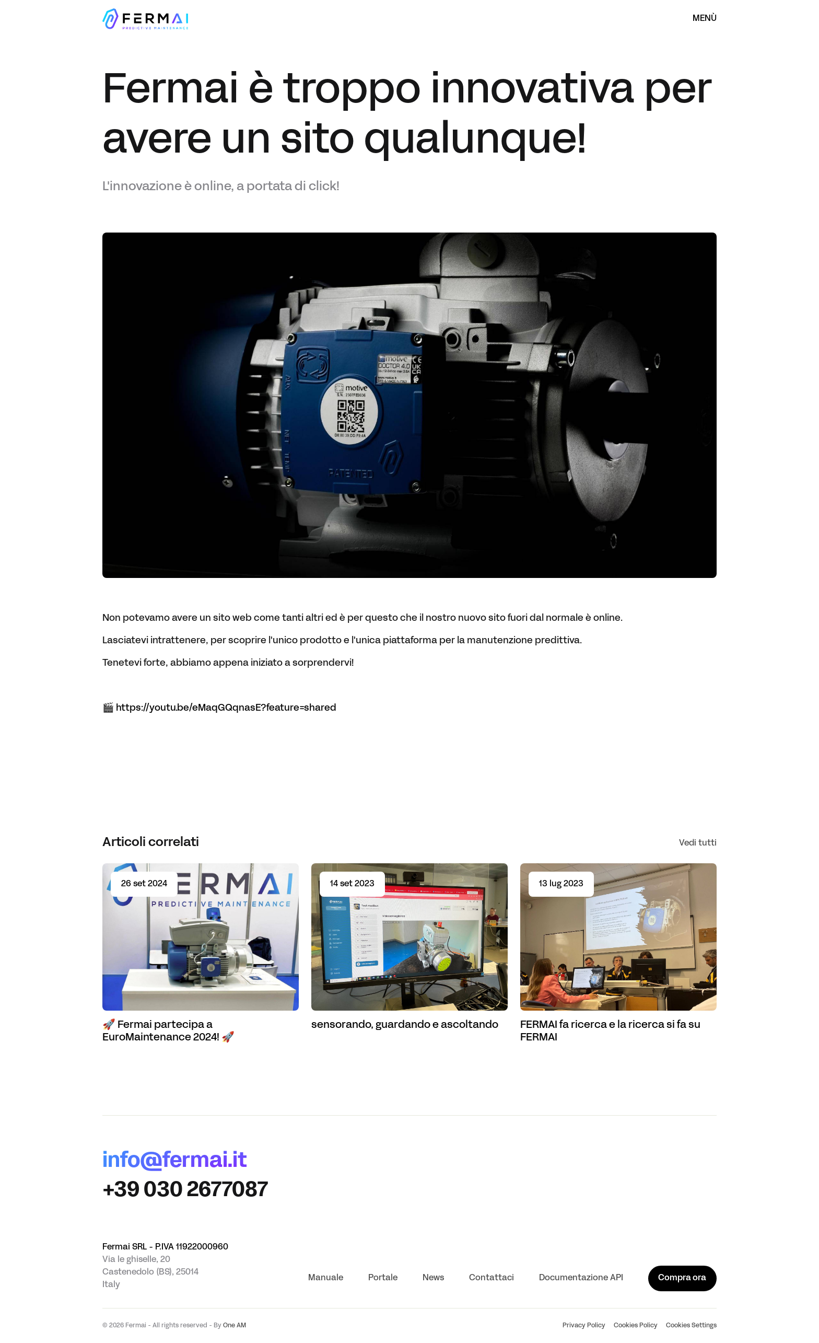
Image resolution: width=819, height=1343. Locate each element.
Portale (382, 1278)
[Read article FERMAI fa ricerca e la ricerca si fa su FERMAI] (618, 953)
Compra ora (682, 1278)
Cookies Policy (636, 1325)
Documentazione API (581, 1278)
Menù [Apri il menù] (705, 18)
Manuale (325, 1278)
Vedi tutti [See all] (698, 843)
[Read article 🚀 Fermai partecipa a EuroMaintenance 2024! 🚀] (200, 953)
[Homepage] (145, 18)
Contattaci (491, 1278)
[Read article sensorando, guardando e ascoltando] (409, 947)
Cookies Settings (691, 1325)
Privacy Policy (584, 1325)
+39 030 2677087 (185, 1191)
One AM (234, 1325)
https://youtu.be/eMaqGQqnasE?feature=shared (226, 708)
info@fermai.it (174, 1161)
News (433, 1278)
